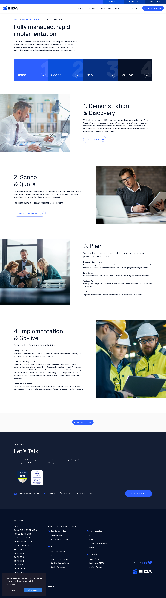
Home (16, 20)
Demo (31, 75)
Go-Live (134, 75)
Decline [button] (15, 590)
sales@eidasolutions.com (28, 493)
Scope (65, 75)
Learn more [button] (10, 584)
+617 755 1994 (85, 493)
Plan (100, 75)
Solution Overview (32, 20)
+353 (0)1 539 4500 (62, 493)
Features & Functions (62, 526)
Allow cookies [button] (33, 590)
